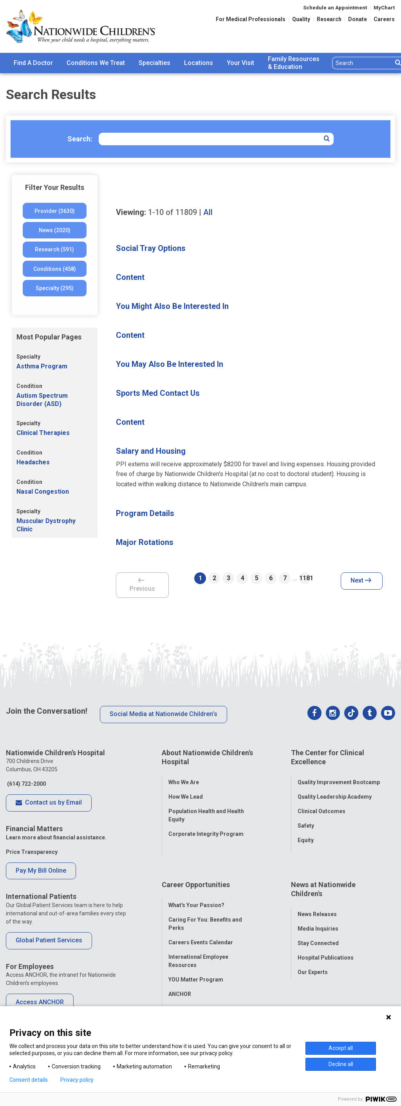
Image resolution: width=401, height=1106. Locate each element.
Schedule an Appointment (335, 7)
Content (130, 277)
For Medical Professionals (250, 19)
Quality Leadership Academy (335, 791)
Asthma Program (41, 366)
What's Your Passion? (196, 883)
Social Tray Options (151, 248)
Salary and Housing (151, 451)
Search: (79, 139)
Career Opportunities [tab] (196, 868)
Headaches (33, 462)
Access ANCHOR (40, 1002)
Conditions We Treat (96, 63)
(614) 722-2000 (26, 784)
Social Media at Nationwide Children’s (163, 714)
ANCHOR (179, 972)
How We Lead (185, 791)
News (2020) (54, 230)
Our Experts (313, 950)
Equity (306, 834)
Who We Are (183, 776)
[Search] (362, 63)
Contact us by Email (49, 803)
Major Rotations (144, 542)
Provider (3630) (54, 211)
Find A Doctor (33, 63)
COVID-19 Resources (195, 986)
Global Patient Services (49, 940)
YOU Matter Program (195, 957)
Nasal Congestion (42, 491)
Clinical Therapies (43, 433)
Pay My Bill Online (41, 870)
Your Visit (240, 63)
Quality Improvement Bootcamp (339, 776)
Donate (357, 19)
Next (360, 581)
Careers (384, 19)
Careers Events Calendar (200, 920)
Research (329, 19)
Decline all (341, 1064)
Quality (301, 19)
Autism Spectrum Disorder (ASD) (42, 400)
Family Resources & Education (294, 63)
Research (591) (54, 249)
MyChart (384, 7)
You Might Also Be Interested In (172, 306)
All (208, 212)
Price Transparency (32, 852)
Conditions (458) (54, 269)
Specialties (154, 63)
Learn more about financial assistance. (56, 837)
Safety (306, 820)
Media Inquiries (318, 907)
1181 (305, 578)
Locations (198, 63)
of (172, 212)
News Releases (317, 892)
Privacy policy (77, 1080)
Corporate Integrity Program (206, 828)
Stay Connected (318, 921)
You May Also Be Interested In (169, 364)
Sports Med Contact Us (158, 393)
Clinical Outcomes (321, 805)
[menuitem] (33, 63)
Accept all (341, 1048)
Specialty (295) (55, 288)
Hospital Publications (326, 936)
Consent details (28, 1080)
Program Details (145, 513)
